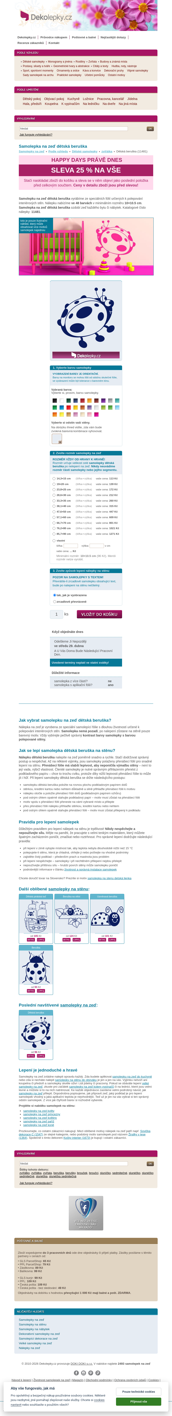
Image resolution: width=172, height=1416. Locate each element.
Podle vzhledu (58, 151)
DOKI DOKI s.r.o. (82, 1363)
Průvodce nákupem (53, 37)
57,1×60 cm (64, 517)
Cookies (153, 1380)
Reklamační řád (77, 1384)
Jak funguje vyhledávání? (35, 134)
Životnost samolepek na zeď (51, 1380)
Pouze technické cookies (138, 1395)
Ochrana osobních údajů (130, 1380)
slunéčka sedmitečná (62, 1176)
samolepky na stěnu (68, 889)
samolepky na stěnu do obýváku (76, 1080)
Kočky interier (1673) (76, 1137)
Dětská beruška (36, 1012)
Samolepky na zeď (31, 151)
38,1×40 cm (64, 505)
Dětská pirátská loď (36, 896)
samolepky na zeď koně (38, 1125)
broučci (94, 1173)
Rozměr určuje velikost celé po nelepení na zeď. (85, 464)
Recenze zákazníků (30, 43)
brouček (82, 1173)
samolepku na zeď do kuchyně (132, 1076)
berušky (70, 1173)
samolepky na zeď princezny (41, 1114)
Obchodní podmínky (99, 1380)
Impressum (97, 1384)
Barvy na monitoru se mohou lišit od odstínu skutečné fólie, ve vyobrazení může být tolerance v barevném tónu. (85, 377)
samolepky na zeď (78, 1005)
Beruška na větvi (71, 896)
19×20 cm (63, 484)
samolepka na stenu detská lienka (109, 878)
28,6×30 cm (64, 495)
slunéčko (134, 1173)
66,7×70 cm (64, 522)
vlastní (61, 540)
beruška (59, 1173)
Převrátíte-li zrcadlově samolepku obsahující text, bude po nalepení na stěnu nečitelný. (84, 581)
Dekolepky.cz (26, 37)
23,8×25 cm (64, 489)
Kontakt (54, 43)
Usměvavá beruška (107, 896)
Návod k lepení (21, 1380)
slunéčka (41, 1176)
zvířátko (24, 1173)
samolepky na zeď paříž (38, 1121)
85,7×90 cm (64, 533)
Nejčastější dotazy (113, 37)
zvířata (47, 1173)
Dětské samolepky (84, 151)
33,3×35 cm (64, 500)
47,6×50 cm (64, 511)
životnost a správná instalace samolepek (90, 869)
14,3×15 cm (64, 478)
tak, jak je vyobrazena (72, 595)
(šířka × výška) (84, 478)
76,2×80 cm (64, 528)
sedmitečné (119, 1173)
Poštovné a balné (84, 37)
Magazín (77, 1380)
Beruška (36, 947)
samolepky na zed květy (38, 1111)
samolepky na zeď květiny (40, 1117)
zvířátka (106, 151)
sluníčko (105, 1173)
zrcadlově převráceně (71, 601)
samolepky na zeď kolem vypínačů (91, 1086)
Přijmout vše (138, 1405)
